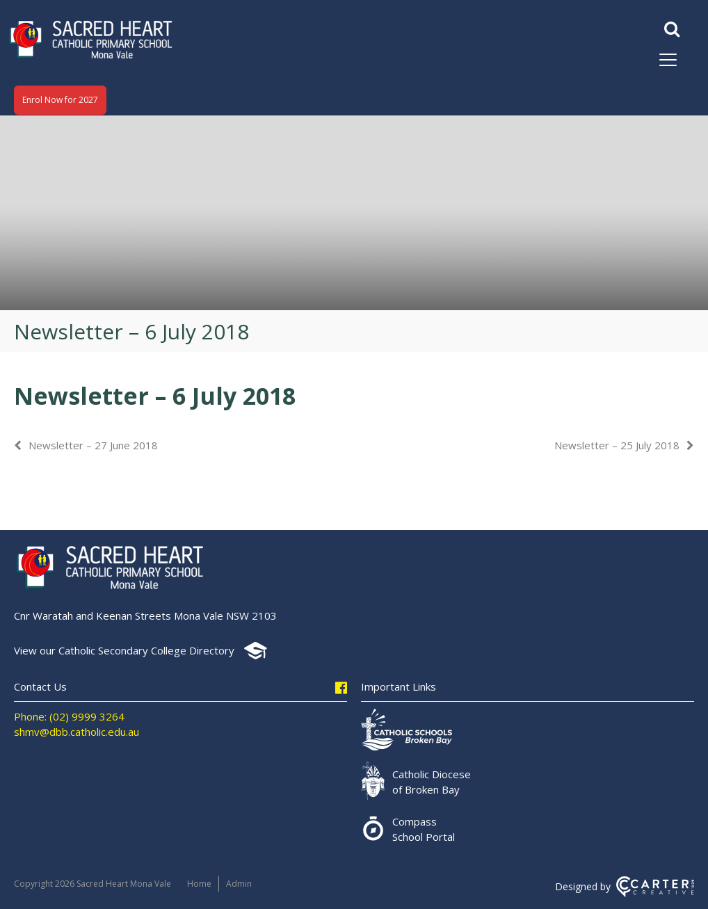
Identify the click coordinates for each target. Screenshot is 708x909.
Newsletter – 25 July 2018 (616, 445)
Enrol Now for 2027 (60, 100)
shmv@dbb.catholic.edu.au (76, 732)
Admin (239, 884)
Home (199, 884)
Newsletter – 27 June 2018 (93, 445)
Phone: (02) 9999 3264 (69, 716)
